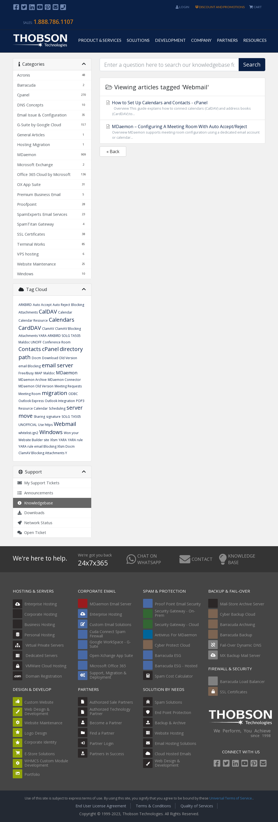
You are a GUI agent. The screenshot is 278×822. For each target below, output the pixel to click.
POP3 (80, 401)
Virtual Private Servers (38, 645)
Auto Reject (61, 304)
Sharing (39, 416)
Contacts (29, 349)
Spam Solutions (168, 702)
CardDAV (29, 327)
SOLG (66, 416)
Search (252, 64)
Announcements (35, 492)
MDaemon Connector (64, 379)
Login (182, 7)
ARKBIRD (25, 304)
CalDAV (48, 311)
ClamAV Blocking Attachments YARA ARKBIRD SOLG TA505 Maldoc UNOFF (49, 335)
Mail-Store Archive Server (242, 603)
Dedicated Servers (35, 655)
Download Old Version (59, 358)
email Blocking (29, 366)
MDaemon (66, 373)
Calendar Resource (33, 320)
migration (54, 393)
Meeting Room (29, 393)
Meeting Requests (68, 386)
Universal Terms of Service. (231, 798)
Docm (36, 358)
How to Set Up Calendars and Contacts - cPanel (182, 108)
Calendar (65, 312)
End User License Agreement (100, 805)
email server (57, 365)
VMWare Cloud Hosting (39, 665)
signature (53, 416)
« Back (112, 151)
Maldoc (49, 373)
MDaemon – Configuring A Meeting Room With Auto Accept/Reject (182, 132)
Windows (51, 432)
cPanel (50, 349)
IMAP (38, 373)
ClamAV (48, 328)
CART (255, 7)
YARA (63, 440)
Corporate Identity (40, 742)
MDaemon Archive (32, 379)
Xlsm (54, 440)
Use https (45, 424)
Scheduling (57, 408)
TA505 (76, 416)
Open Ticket (31, 532)
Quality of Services (197, 805)
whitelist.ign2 (28, 433)
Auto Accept (42, 304)
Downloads (31, 512)
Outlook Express (31, 401)
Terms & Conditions (153, 805)
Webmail (65, 424)
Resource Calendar (33, 408)
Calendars (61, 319)
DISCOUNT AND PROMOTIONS (220, 7)
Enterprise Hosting (35, 603)
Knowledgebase (35, 502)
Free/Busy (26, 373)
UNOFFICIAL (27, 424)
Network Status (34, 522)
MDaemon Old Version (35, 386)
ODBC (73, 393)
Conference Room (57, 342)
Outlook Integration (60, 401)
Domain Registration (37, 676)
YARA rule (75, 440)
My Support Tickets (38, 482)
